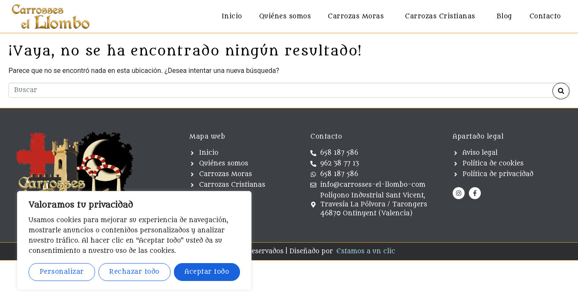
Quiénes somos (285, 16)
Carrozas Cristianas (440, 16)
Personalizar (62, 271)
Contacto (545, 16)
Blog (504, 16)
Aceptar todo (207, 271)
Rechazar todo (134, 271)
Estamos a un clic (365, 251)
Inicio (232, 16)
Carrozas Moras (356, 16)
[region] (134, 240)
